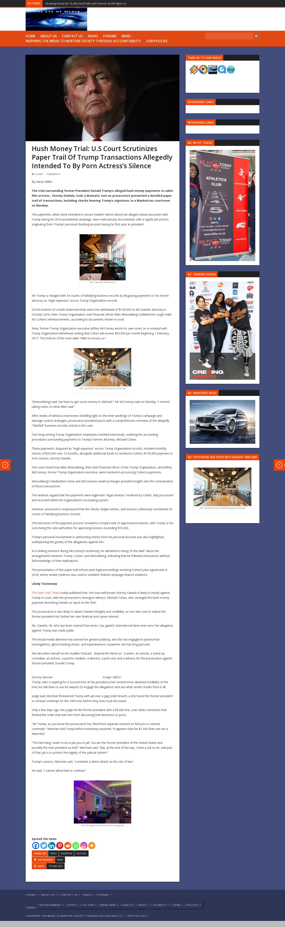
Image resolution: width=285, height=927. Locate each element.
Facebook (66, 853)
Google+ (81, 853)
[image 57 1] (222, 205)
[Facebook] (35, 845)
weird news (108, 905)
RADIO (93, 36)
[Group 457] (222, 330)
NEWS (126, 36)
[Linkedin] (51, 845)
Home (30, 36)
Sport (72, 905)
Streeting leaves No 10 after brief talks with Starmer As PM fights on (86, 3)
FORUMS (109, 36)
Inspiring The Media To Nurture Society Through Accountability (83, 41)
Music (143, 905)
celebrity (160, 905)
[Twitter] (43, 845)
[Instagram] (83, 845)
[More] (91, 845)
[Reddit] (67, 845)
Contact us (72, 36)
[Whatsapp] (75, 845)
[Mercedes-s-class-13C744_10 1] (222, 422)
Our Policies (157, 41)
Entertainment (51, 905)
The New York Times (46, 593)
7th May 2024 (55, 866)
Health (128, 905)
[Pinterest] (59, 845)
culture (88, 905)
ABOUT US (48, 36)
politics (193, 905)
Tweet (53, 853)
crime (177, 905)
